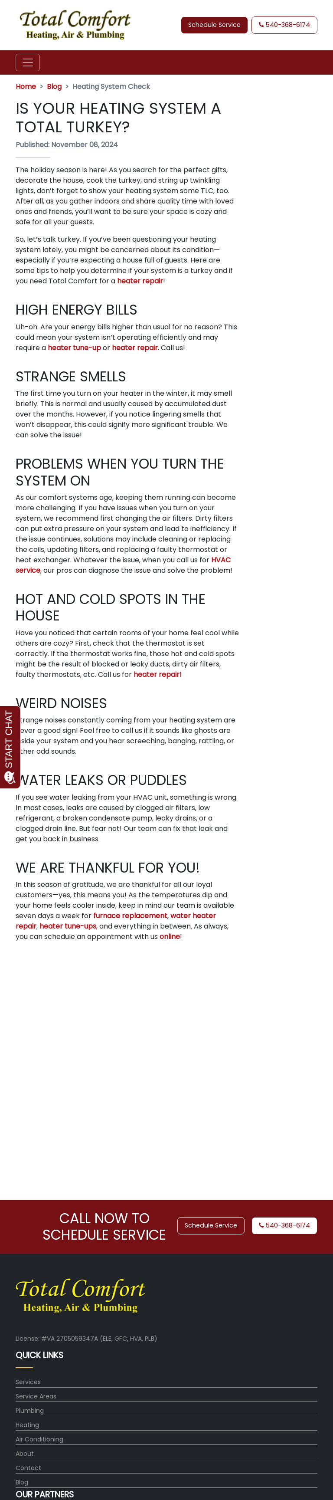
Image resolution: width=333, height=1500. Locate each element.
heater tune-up (74, 348)
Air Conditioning (39, 1439)
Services (28, 1382)
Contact (28, 1468)
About (25, 1453)
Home (26, 87)
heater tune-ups (67, 926)
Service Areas (36, 1396)
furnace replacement (130, 916)
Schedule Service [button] (214, 24)
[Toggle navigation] (28, 62)
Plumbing (30, 1410)
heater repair (140, 281)
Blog (54, 87)
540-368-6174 (284, 24)
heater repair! (158, 674)
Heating (27, 1425)
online (170, 937)
